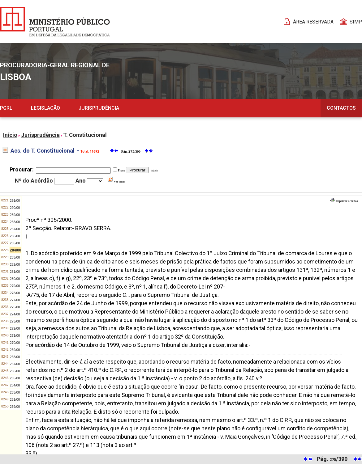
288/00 (15, 222)
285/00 (15, 243)
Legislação (45, 108)
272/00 (15, 328)
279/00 (15, 286)
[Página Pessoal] (55, 21)
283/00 (15, 257)
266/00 (15, 371)
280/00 (15, 279)
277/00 (15, 300)
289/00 (15, 215)
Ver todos (116, 181)
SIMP (356, 22)
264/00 (15, 385)
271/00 (15, 335)
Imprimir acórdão (344, 201)
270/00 (15, 342)
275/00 (15, 307)
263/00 (15, 392)
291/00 (15, 200)
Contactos (341, 108)
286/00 (15, 236)
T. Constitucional (85, 135)
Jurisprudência (99, 108)
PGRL (6, 108)
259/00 (15, 406)
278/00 (15, 293)
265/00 (15, 378)
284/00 (15, 250)
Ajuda (154, 170)
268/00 (15, 357)
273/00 (15, 321)
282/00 (15, 264)
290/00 (15, 207)
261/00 (15, 399)
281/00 (15, 271)
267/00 (15, 364)
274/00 (15, 314)
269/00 (15, 350)
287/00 (15, 229)
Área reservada (313, 22)
